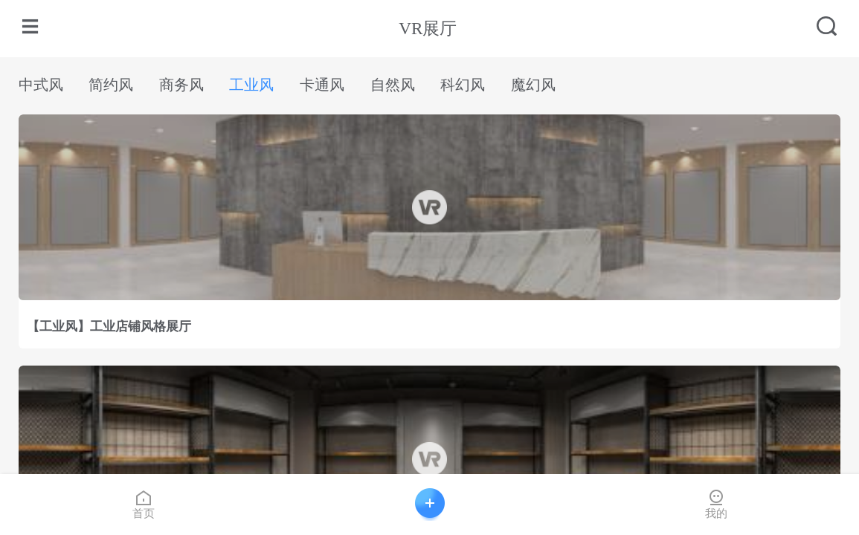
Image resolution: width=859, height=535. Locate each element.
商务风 (181, 85)
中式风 (41, 85)
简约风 (111, 85)
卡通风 (322, 85)
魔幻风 (533, 85)
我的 (716, 504)
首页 (143, 504)
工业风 (251, 85)
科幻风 (462, 85)
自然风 (392, 85)
